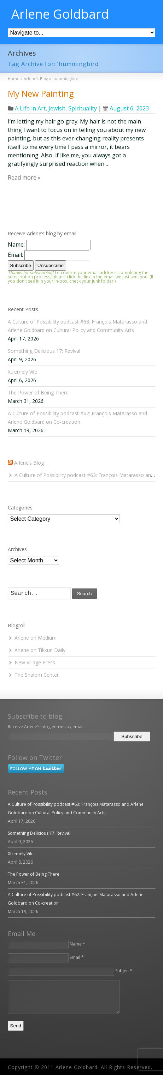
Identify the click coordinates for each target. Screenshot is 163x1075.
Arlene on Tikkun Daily (39, 650)
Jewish (56, 108)
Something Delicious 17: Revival (44, 351)
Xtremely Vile (22, 371)
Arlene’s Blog (29, 462)
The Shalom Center (36, 674)
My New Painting (41, 93)
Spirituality (82, 108)
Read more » (24, 177)
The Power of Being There (38, 392)
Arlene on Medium (35, 637)
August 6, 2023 (126, 108)
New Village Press (34, 662)
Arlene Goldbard (60, 14)
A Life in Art (30, 108)
